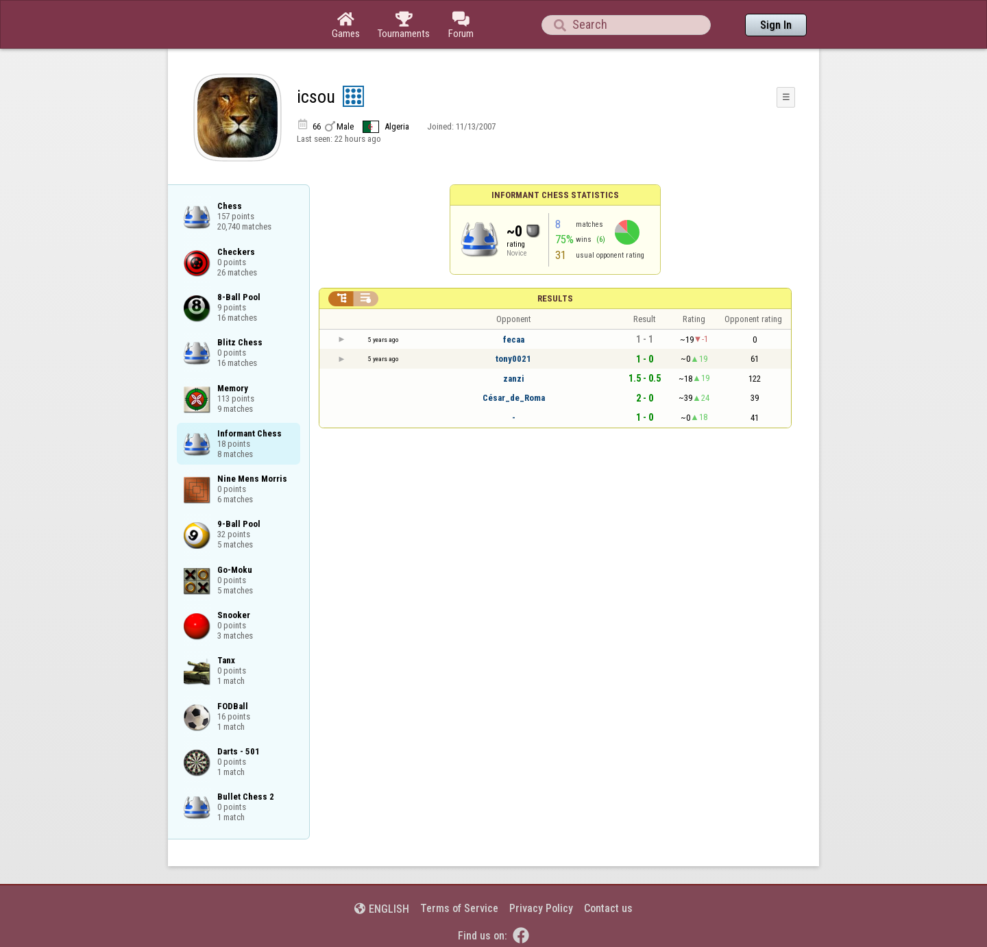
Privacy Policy (541, 908)
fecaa (513, 339)
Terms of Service (459, 908)
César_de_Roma (514, 398)
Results (555, 298)
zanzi (513, 378)
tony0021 (513, 359)
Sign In (776, 25)
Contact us (608, 908)
